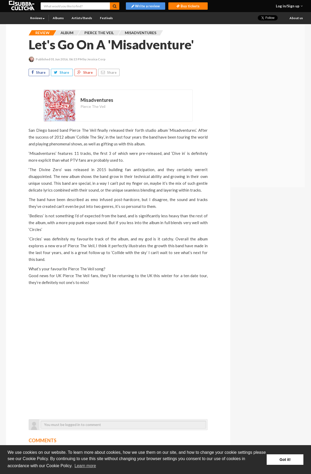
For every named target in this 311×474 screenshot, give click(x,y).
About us (296, 18)
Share (38, 72)
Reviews (37, 18)
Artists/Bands (82, 18)
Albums (58, 18)
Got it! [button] (285, 459)
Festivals (106, 18)
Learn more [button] (85, 466)
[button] (289, 6)
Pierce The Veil (93, 106)
